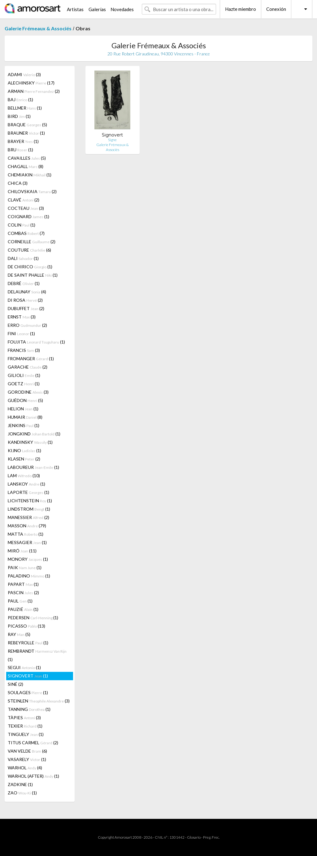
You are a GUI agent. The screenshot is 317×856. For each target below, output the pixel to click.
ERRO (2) (27, 325)
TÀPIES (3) (24, 717)
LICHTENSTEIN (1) (30, 500)
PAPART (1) (23, 584)
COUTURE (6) (29, 250)
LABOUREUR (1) (33, 467)
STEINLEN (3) (39, 700)
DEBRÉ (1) (24, 283)
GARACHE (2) (27, 367)
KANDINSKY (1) (30, 442)
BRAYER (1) (23, 141)
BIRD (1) (19, 116)
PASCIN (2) (23, 592)
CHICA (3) (18, 183)
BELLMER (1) (25, 107)
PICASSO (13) (26, 626)
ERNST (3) (22, 316)
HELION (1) (23, 408)
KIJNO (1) (24, 450)
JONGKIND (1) (34, 433)
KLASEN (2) (24, 458)
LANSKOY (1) (26, 483)
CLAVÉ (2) (23, 199)
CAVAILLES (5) (27, 158)
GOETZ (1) (24, 383)
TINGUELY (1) (26, 734)
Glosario (194, 837)
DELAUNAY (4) (27, 291)
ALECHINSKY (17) (31, 82)
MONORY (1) (28, 559)
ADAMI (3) (24, 74)
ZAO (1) (22, 792)
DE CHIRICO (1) (30, 266)
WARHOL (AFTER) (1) (33, 776)
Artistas (75, 9)
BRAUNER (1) (26, 133)
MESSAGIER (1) (27, 542)
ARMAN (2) (34, 91)
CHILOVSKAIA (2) (32, 191)
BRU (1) (20, 149)
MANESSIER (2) (28, 517)
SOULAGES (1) (28, 692)
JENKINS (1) (23, 425)
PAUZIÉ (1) (23, 609)
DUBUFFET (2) (26, 308)
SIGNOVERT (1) (28, 675)
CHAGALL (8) (25, 166)
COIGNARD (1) (28, 216)
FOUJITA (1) (36, 341)
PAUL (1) (20, 600)
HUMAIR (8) (25, 417)
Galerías (97, 9)
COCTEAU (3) (26, 208)
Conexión (276, 9)
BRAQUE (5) (27, 124)
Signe (112, 139)
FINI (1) (21, 333)
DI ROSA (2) (25, 300)
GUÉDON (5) (25, 400)
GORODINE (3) (28, 392)
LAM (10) (24, 475)
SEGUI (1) (24, 667)
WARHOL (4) (25, 767)
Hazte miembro (240, 9)
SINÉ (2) (15, 684)
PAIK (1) (24, 567)
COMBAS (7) (26, 233)
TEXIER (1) (25, 725)
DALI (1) (23, 258)
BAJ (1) (20, 99)
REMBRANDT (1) (37, 655)
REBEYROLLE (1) (28, 642)
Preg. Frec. (211, 837)
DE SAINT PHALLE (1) (33, 275)
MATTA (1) (25, 534)
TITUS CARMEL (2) (33, 742)
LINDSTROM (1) (29, 509)
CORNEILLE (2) (31, 241)
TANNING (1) (29, 709)
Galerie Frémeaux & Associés (38, 28)
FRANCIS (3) (24, 350)
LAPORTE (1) (28, 492)
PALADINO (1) (29, 575)
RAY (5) (19, 634)
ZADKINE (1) (20, 784)
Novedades (122, 9)
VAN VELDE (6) (27, 751)
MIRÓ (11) (22, 550)
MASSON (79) (27, 525)
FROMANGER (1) (31, 358)
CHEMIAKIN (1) (29, 174)
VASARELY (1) (27, 759)
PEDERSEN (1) (33, 617)
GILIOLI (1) (24, 375)
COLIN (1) (21, 224)
